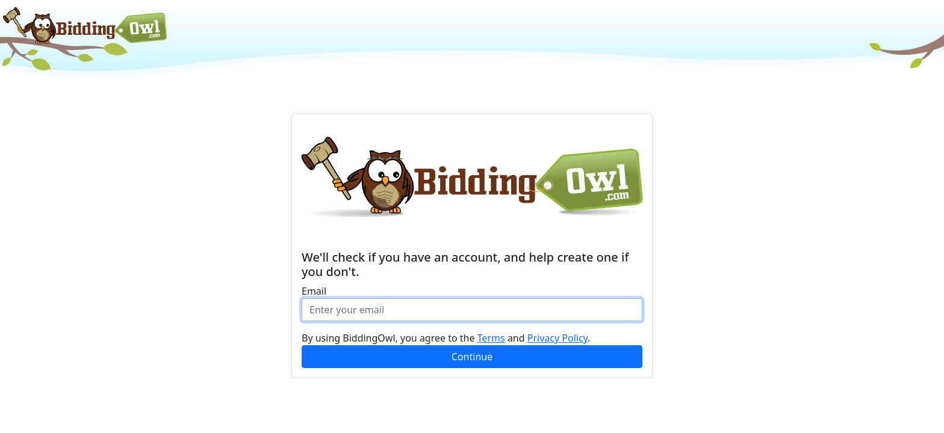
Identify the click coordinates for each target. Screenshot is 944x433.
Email (314, 291)
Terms (491, 338)
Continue (472, 356)
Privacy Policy (557, 338)
